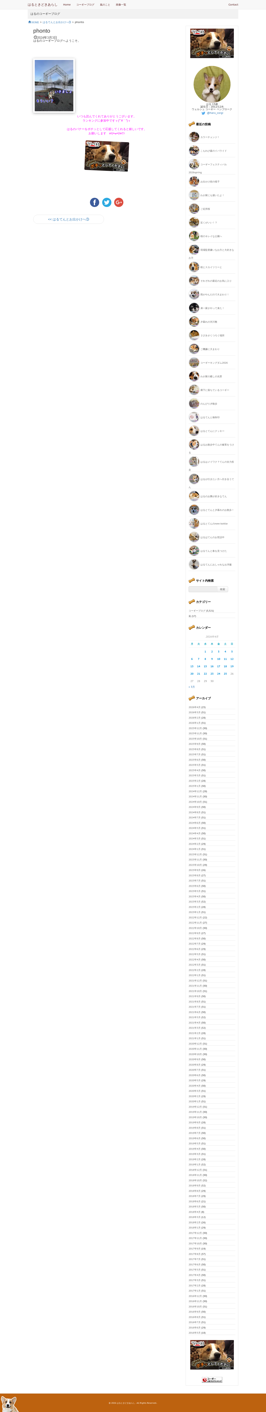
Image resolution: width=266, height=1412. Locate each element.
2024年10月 (195, 801)
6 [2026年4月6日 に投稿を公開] (192, 659)
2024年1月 (195, 849)
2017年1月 (195, 1290)
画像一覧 (121, 4)
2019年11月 (195, 1112)
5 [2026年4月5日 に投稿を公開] (232, 651)
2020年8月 (195, 1064)
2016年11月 (195, 1301)
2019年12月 (195, 1106)
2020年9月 (195, 1059)
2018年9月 (195, 1185)
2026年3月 (195, 712)
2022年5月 (195, 954)
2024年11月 (195, 796)
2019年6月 (195, 1138)
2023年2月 (195, 907)
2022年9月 (195, 933)
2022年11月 (195, 922)
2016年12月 (195, 1296)
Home (67, 4)
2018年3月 (195, 1217)
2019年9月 (195, 1122)
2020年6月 (195, 1075)
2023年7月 (195, 880)
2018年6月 (195, 1201)
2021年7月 (195, 1006)
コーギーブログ (85, 4)
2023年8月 (195, 875)
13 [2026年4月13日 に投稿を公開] (192, 666)
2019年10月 (195, 1117)
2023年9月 (195, 870)
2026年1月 (195, 722)
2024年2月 (195, 843)
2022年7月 (195, 943)
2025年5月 (195, 765)
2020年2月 (195, 1096)
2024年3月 (195, 838)
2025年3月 (195, 775)
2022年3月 (195, 964)
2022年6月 (195, 949)
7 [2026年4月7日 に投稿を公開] (198, 659)
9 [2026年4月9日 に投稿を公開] (212, 659)
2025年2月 (195, 780)
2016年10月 (195, 1306)
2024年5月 (195, 828)
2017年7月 (195, 1259)
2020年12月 (195, 1043)
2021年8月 (195, 1001)
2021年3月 (195, 1027)
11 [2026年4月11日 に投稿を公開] (225, 659)
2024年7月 (195, 817)
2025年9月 (195, 743)
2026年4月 (195, 707)
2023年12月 (195, 854)
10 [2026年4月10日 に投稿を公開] (218, 659)
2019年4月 (195, 1148)
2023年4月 (195, 896)
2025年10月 (195, 738)
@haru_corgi (212, 113)
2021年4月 (195, 1022)
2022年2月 (195, 970)
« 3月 (192, 686)
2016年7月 (195, 1322)
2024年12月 (195, 791)
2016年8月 (195, 1317)
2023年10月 (195, 864)
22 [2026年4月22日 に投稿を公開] (205, 673)
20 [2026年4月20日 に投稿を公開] (192, 673)
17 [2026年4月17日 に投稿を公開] (218, 666)
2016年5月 (195, 1332)
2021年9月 (195, 996)
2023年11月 (195, 859)
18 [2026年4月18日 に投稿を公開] (225, 666)
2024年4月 (195, 833)
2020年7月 (195, 1069)
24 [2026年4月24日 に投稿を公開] (218, 673)
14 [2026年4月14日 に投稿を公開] (198, 666)
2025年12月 (195, 728)
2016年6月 (195, 1327)
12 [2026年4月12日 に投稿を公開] (232, 659)
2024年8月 (195, 812)
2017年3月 (195, 1280)
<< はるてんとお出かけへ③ (68, 219)
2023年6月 (195, 886)
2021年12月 (195, 980)
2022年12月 (195, 917)
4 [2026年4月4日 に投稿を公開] (225, 651)
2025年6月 (195, 759)
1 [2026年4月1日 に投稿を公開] (205, 651)
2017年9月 (195, 1248)
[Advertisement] (76, 260)
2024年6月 (195, 822)
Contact (233, 4)
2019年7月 (195, 1133)
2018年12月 (195, 1169)
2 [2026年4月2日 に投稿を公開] (212, 651)
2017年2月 (195, 1285)
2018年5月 (195, 1206)
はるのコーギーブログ (45, 13)
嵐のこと (105, 4)
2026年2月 (195, 717)
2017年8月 (195, 1254)
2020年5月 (195, 1080)
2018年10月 (195, 1180)
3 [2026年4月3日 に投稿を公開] (218, 651)
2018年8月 (195, 1190)
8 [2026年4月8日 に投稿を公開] (205, 659)
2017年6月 (195, 1264)
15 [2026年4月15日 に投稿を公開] (205, 666)
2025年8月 (195, 749)
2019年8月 (195, 1127)
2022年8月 (195, 938)
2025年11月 (195, 733)
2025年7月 (195, 754)
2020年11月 (195, 1048)
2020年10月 (195, 1054)
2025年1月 (195, 786)
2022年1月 (195, 975)
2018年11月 (195, 1175)
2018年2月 (195, 1222)
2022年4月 (195, 959)
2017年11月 (195, 1238)
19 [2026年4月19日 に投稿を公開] (232, 666)
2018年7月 (195, 1196)
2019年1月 (195, 1164)
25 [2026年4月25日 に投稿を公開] (225, 673)
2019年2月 (195, 1159)
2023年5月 (195, 891)
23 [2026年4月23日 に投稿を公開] (212, 673)
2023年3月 (195, 901)
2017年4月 (195, 1275)
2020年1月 (195, 1101)
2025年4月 (195, 770)
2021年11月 (195, 985)
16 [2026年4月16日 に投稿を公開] (212, 666)
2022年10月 (195, 928)
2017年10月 (195, 1243)
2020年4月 (195, 1085)
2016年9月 (195, 1311)
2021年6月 (195, 1012)
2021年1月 (195, 1038)
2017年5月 (195, 1269)
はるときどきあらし (43, 4)
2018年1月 (195, 1227)
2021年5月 (195, 1017)
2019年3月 (195, 1154)
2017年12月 (195, 1233)
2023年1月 (195, 912)
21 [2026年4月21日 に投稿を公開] (198, 673)
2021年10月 (195, 991)
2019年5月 (195, 1143)
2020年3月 (195, 1090)
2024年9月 (195, 807)
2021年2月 (195, 1033)
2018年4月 (195, 1212)
